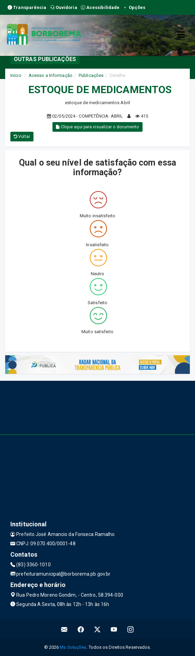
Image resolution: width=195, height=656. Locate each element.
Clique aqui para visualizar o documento (97, 127)
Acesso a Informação (50, 75)
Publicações (91, 75)
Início (15, 75)
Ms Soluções (73, 647)
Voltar (22, 136)
